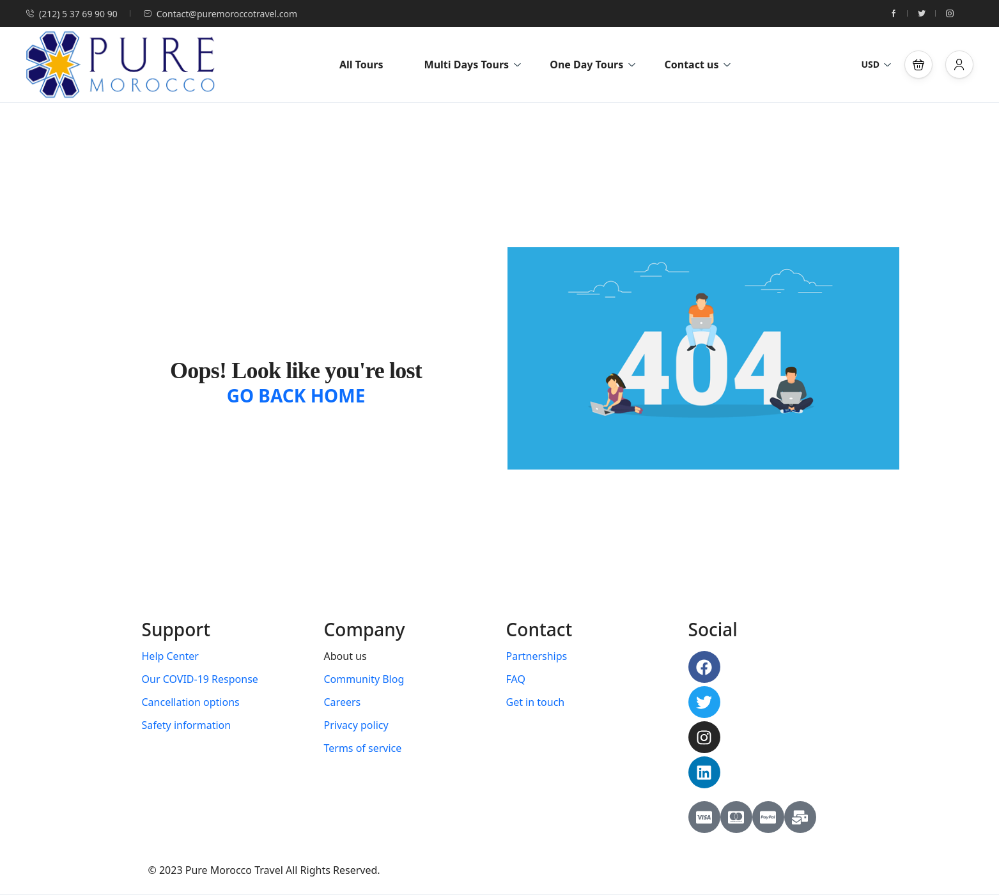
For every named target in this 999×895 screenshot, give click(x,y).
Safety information (186, 725)
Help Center (170, 656)
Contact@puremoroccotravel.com (220, 14)
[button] (918, 64)
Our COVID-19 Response (200, 679)
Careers (342, 702)
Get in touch (535, 702)
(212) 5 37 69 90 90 (72, 14)
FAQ (515, 679)
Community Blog (364, 679)
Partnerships (537, 656)
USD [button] (876, 64)
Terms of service (363, 748)
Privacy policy (356, 725)
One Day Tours (593, 64)
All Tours (361, 64)
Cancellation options (191, 702)
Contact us (697, 64)
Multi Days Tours (473, 64)
